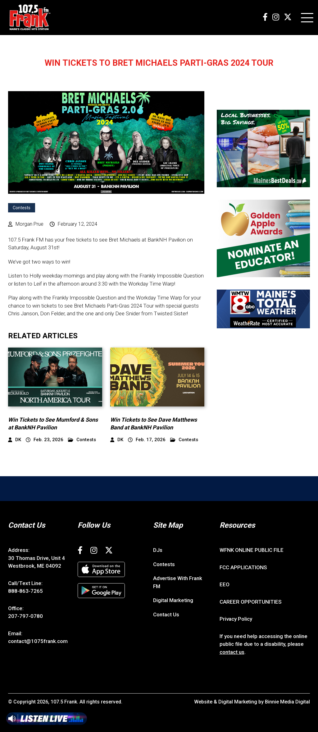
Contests (21, 207)
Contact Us (166, 614)
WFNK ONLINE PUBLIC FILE (252, 550)
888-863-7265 (25, 591)
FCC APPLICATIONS (243, 567)
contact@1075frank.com (38, 641)
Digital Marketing (173, 600)
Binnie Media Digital (287, 702)
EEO (224, 584)
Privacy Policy (236, 619)
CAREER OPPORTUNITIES (251, 602)
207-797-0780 (25, 616)
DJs (157, 550)
